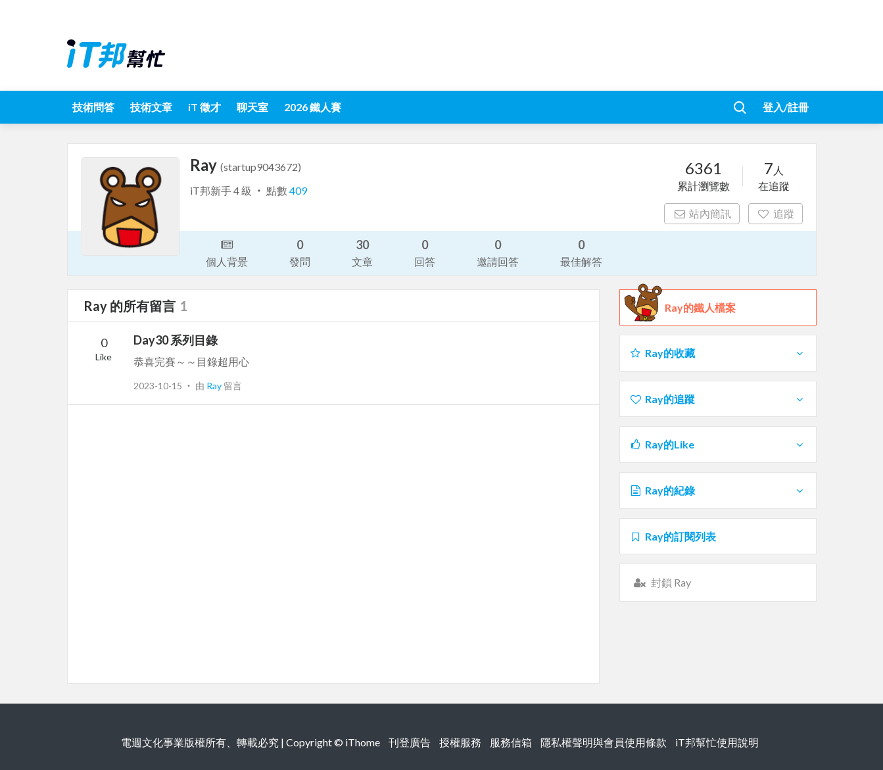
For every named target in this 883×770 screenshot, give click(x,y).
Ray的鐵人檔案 (700, 307)
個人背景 (227, 252)
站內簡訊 (702, 213)
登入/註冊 (786, 107)
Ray (215, 385)
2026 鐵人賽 (312, 107)
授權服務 (460, 742)
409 (298, 190)
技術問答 (93, 107)
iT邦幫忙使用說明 (717, 742)
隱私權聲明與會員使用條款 (603, 742)
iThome (362, 742)
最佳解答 (581, 252)
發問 (299, 252)
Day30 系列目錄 (175, 340)
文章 (362, 252)
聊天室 (252, 107)
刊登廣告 (410, 742)
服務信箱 (511, 742)
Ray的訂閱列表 (673, 536)
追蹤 (775, 213)
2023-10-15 (157, 385)
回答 (424, 252)
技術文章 (151, 107)
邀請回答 (498, 252)
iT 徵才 (204, 107)
